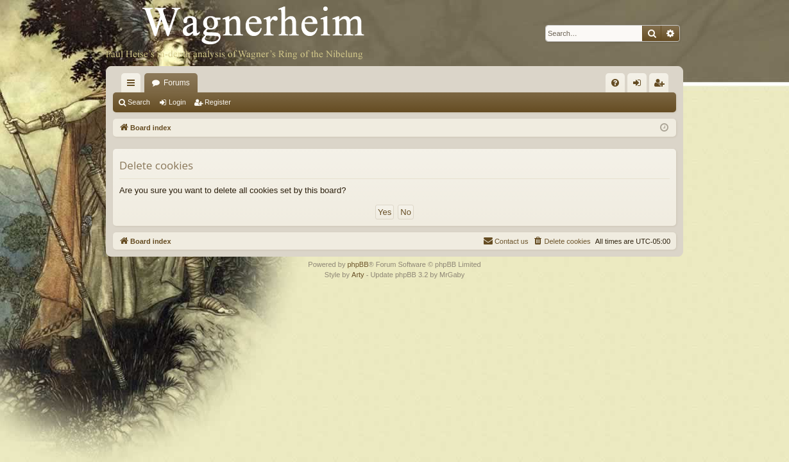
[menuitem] (615, 82)
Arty (358, 274)
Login (177, 102)
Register (218, 102)
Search (139, 102)
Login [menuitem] (640, 85)
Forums (177, 82)
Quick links (133, 85)
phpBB (357, 264)
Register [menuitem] (661, 85)
